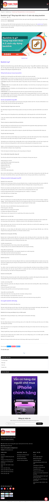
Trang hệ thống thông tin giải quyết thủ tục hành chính (40, 476)
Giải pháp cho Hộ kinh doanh (23, 454)
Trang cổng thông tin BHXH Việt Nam (40, 463)
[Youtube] (5, 489)
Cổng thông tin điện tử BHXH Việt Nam (40, 483)
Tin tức (34, 454)
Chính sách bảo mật (5, 473)
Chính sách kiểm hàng (5, 468)
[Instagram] (10, 489)
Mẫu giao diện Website (22, 458)
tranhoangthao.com (9, 450)
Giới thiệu (3, 454)
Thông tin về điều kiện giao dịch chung (7, 457)
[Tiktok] (8, 489)
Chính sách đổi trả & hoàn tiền (7, 469)
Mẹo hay (3, 365)
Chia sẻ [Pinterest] (13, 346)
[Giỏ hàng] (47, 4)
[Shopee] (13, 489)
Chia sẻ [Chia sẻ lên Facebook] (8, 346)
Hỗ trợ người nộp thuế (37, 456)
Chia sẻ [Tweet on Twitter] (18, 346)
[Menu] (2, 4)
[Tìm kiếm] (47, 9)
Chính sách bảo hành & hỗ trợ (7, 471)
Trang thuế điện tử (37, 460)
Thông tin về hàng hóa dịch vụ (7, 459)
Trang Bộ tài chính (37, 469)
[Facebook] (2, 489)
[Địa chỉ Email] (24, 424)
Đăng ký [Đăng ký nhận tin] (39, 423)
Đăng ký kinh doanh (37, 458)
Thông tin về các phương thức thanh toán (7, 462)
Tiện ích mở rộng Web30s (22, 460)
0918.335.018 (9, 445)
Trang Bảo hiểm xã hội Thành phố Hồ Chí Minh (40, 479)
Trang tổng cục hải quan (38, 465)
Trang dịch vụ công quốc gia (39, 467)
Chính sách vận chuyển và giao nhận (7, 465)
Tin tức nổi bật (5, 372)
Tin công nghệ (4, 360)
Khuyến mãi (3, 367)
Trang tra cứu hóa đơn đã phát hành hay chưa (40, 473)
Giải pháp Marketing (21, 456)
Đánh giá (3, 362)
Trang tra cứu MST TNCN (38, 471)
